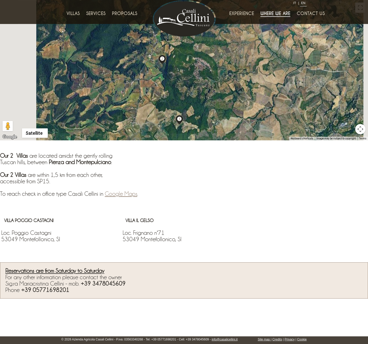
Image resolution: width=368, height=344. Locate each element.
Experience (241, 13)
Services (96, 13)
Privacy (290, 339)
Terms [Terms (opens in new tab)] (362, 138)
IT (294, 3)
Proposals (124, 13)
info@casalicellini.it (225, 339)
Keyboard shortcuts (302, 138)
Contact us (311, 13)
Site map (264, 339)
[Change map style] (35, 133)
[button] (162, 59)
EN (303, 3)
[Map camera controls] (360, 129)
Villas (73, 13)
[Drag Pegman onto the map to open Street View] (8, 126)
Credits (277, 339)
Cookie (302, 339)
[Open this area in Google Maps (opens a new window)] (9, 137)
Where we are (275, 13)
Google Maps (121, 194)
